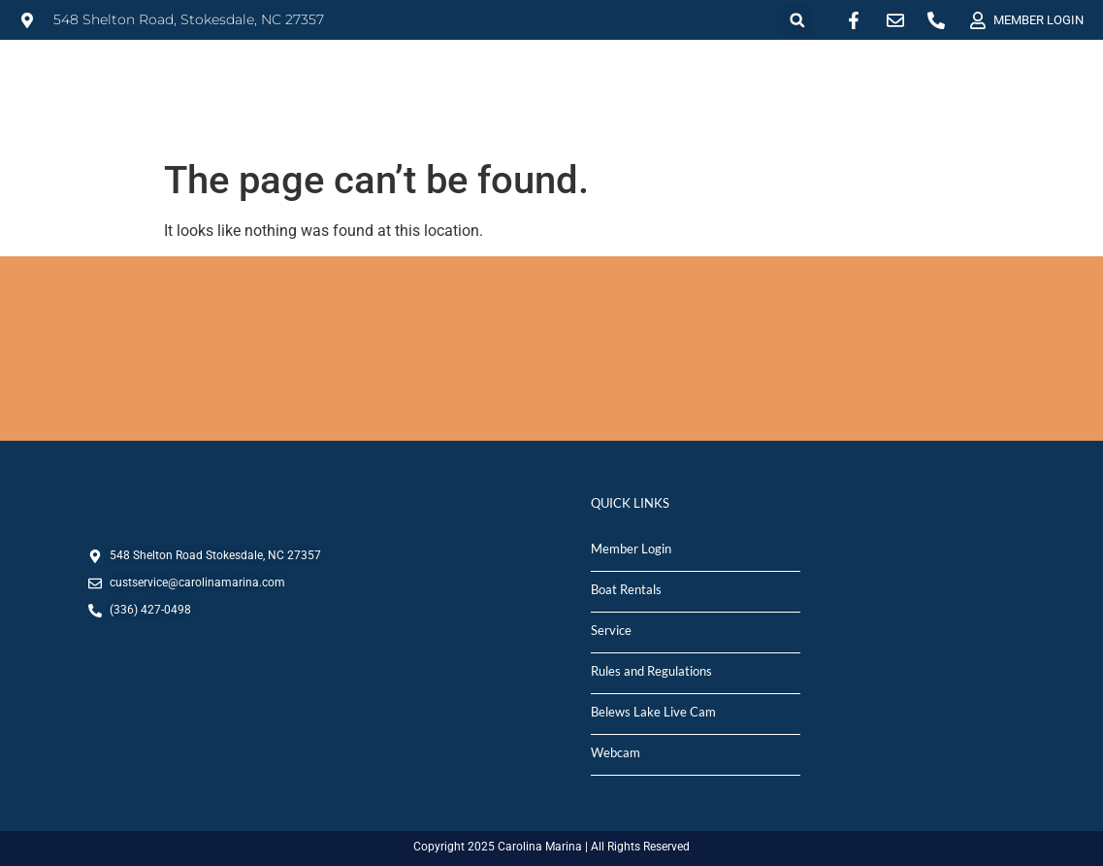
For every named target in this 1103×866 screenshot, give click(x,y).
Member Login (631, 548)
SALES (607, 81)
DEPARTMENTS (1017, 81)
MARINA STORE (845, 81)
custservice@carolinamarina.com (197, 582)
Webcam (615, 752)
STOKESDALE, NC (551, 348)
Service (611, 630)
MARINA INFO (344, 81)
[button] (797, 20)
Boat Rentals (626, 589)
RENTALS (488, 81)
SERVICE (709, 81)
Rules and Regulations (651, 671)
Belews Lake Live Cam (653, 711)
